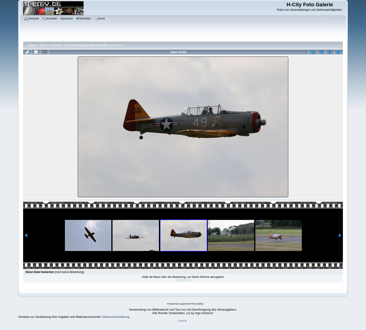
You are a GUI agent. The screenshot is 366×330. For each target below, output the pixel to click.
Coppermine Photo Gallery (191, 304)
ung (127, 317)
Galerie (32, 45)
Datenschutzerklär (113, 317)
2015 (43, 45)
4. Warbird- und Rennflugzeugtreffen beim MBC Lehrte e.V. (86, 45)
